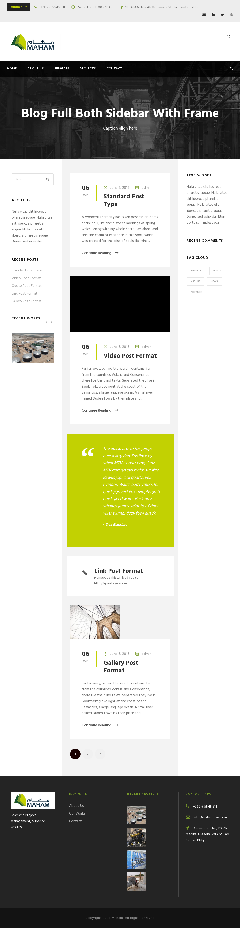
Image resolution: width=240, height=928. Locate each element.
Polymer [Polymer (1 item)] (196, 292)
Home (12, 68)
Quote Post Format (27, 286)
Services (61, 68)
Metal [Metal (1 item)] (217, 271)
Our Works (77, 813)
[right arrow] (51, 322)
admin (146, 188)
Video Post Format (130, 356)
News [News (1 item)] (214, 281)
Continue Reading (100, 253)
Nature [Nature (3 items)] (195, 281)
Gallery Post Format (121, 667)
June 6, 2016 (119, 188)
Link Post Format (118, 571)
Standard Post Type (124, 200)
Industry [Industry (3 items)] (197, 271)
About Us (35, 68)
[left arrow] (46, 322)
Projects (88, 68)
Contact (114, 68)
